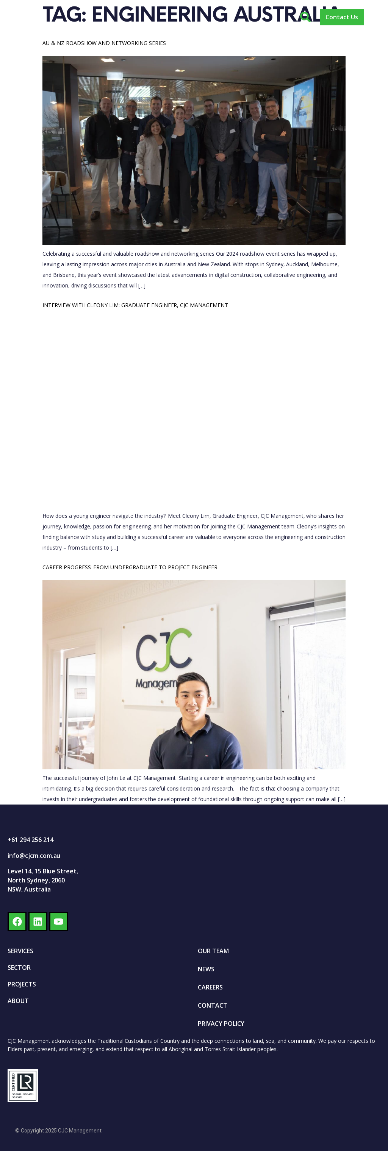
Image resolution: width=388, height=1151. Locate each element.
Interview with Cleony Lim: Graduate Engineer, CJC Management (135, 305)
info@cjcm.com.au (34, 855)
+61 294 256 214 (30, 840)
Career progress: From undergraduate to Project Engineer (129, 567)
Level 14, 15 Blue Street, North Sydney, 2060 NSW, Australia (43, 880)
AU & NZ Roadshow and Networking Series (104, 43)
